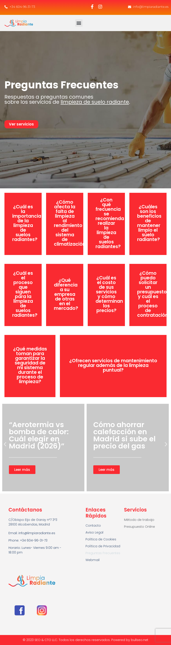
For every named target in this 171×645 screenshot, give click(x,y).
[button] (79, 23)
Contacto (93, 525)
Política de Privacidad (103, 546)
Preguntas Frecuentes (103, 553)
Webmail (93, 560)
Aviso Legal (94, 532)
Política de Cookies (101, 539)
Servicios (135, 509)
